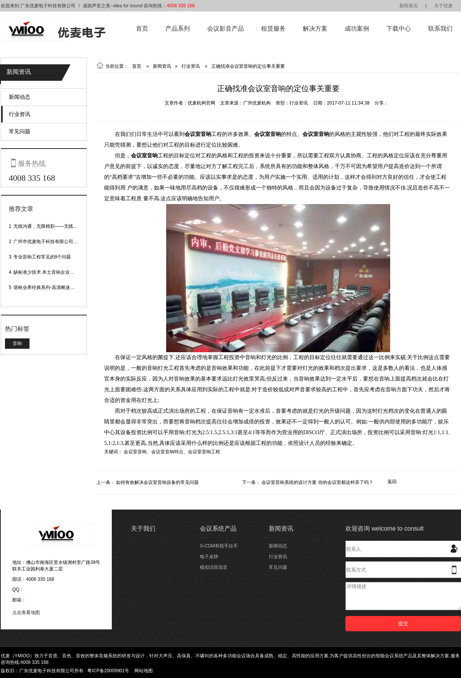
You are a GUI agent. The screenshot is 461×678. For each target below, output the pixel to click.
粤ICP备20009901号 (108, 670)
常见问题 (19, 131)
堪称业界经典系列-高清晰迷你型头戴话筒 (55, 287)
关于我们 (143, 528)
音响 (17, 343)
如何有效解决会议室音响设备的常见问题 (157, 482)
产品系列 (177, 28)
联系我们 (440, 28)
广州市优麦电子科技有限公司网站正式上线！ (59, 241)
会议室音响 (135, 451)
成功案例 (357, 28)
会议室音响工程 (204, 451)
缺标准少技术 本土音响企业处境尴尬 (50, 272)
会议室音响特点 (167, 451)
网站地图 (143, 670)
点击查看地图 (26, 612)
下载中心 (398, 28)
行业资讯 (19, 114)
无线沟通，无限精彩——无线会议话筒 (52, 226)
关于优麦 (443, 5)
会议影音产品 (225, 28)
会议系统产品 (218, 528)
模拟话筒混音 (213, 567)
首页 (142, 28)
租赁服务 (273, 28)
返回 (392, 481)
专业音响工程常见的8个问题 (42, 257)
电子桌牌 (209, 556)
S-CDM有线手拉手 (219, 546)
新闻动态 (19, 97)
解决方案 (315, 28)
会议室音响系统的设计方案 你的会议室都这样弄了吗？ (317, 482)
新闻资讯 (408, 5)
